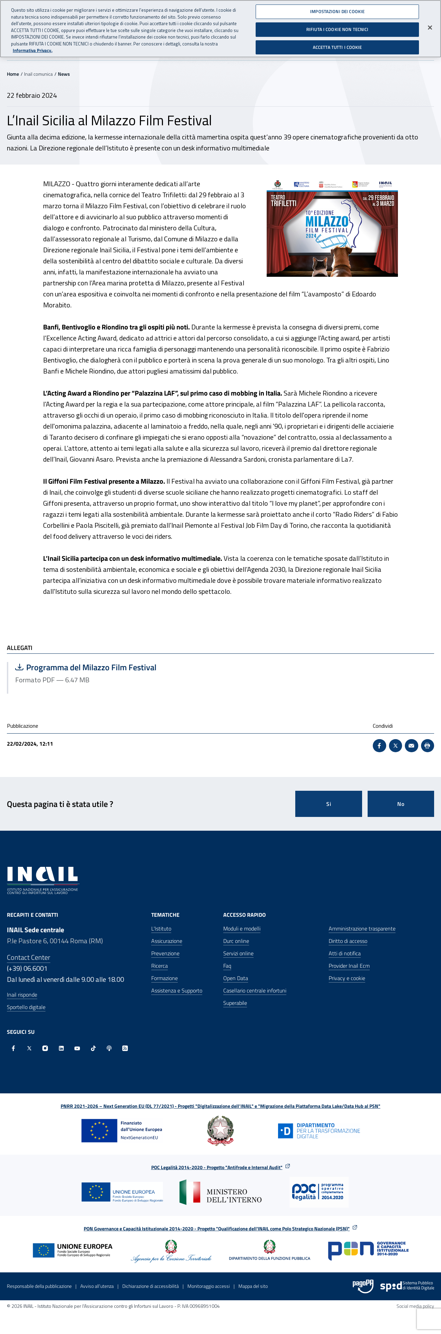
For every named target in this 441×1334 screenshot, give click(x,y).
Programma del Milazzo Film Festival (85, 667)
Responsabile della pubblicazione (39, 1286)
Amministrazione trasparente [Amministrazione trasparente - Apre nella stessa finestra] (362, 928)
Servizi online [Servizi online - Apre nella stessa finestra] (238, 953)
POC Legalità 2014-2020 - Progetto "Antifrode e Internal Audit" (217, 1167)
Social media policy (415, 1306)
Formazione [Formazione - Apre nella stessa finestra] (164, 978)
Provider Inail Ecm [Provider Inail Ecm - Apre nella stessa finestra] (349, 966)
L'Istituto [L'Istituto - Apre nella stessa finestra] (161, 928)
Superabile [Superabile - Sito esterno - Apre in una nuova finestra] (235, 1003)
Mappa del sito (253, 1286)
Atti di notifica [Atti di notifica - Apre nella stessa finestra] (345, 953)
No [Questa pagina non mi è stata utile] (400, 804)
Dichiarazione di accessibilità (150, 1286)
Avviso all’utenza (97, 1286)
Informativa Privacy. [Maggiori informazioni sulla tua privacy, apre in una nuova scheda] (32, 49)
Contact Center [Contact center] (28, 957)
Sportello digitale (26, 1007)
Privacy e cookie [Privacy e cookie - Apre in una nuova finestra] (347, 978)
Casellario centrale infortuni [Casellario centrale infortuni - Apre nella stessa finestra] (254, 990)
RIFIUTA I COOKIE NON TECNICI (337, 27)
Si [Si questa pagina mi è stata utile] (328, 804)
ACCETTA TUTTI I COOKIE (337, 45)
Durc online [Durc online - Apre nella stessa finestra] (236, 941)
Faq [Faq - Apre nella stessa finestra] (227, 966)
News (64, 73)
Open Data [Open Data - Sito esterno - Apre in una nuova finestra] (235, 978)
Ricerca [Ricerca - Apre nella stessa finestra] (159, 966)
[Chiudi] (430, 26)
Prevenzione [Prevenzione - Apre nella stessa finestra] (165, 953)
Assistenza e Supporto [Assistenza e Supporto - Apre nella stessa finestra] (176, 990)
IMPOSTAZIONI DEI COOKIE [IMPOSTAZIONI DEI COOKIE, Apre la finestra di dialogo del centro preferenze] (337, 10)
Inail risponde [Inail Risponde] (22, 994)
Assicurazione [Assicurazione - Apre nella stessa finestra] (166, 941)
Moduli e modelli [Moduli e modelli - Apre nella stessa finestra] (241, 928)
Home (13, 73)
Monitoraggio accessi (208, 1286)
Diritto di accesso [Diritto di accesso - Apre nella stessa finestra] (348, 941)
